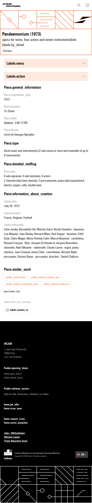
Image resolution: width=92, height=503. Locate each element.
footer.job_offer (13, 404)
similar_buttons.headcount (56, 284)
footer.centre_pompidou (18, 423)
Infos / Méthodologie (16, 433)
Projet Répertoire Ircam (17, 441)
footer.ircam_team (15, 408)
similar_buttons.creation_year (45, 277)
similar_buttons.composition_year (22, 284)
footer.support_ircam (16, 419)
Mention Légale (13, 437)
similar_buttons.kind (15, 277)
